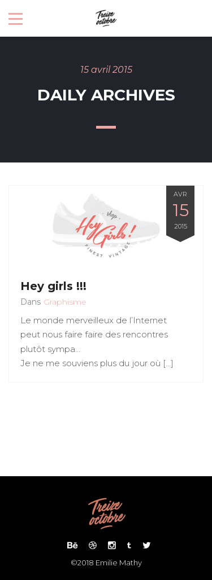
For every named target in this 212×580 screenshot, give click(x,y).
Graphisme (65, 302)
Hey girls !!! (53, 286)
